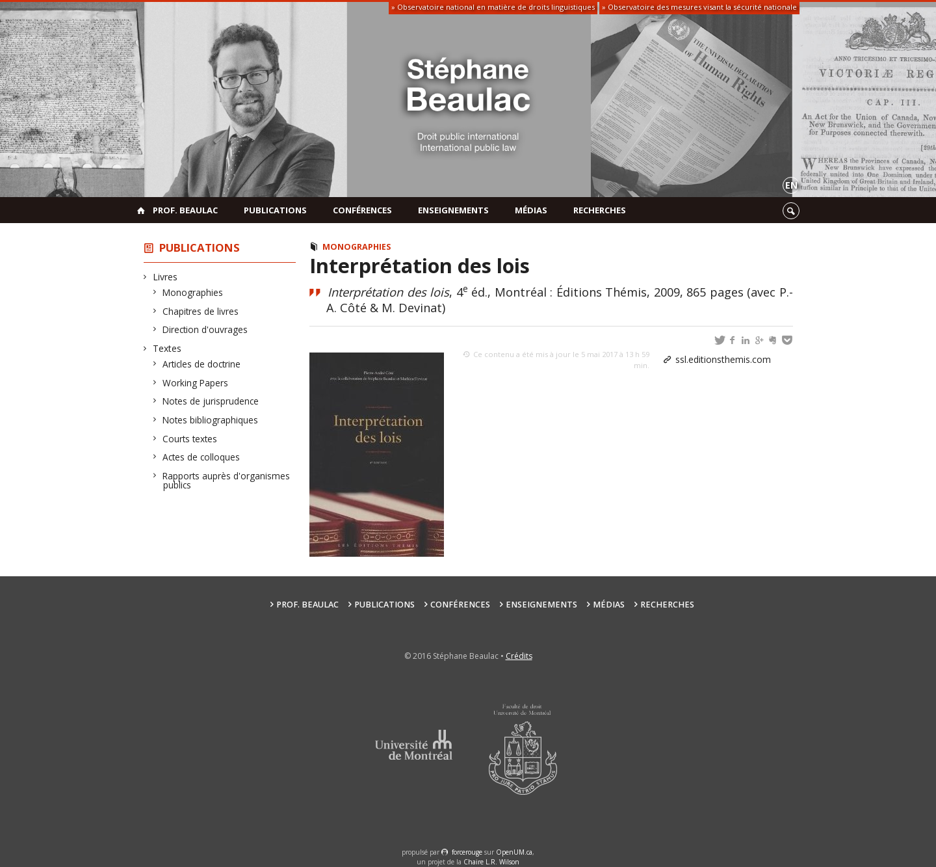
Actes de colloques (201, 457)
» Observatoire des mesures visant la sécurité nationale (699, 7)
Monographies (193, 292)
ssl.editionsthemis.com (723, 359)
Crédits (519, 655)
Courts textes (190, 439)
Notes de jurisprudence (211, 401)
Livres (165, 277)
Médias (531, 210)
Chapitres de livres (201, 311)
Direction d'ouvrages (205, 329)
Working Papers (195, 383)
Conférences (362, 210)
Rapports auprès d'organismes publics (226, 480)
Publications (275, 210)
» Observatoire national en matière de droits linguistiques (493, 7)
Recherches (599, 210)
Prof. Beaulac (185, 210)
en (791, 185)
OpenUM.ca (514, 852)
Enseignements (453, 210)
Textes (167, 348)
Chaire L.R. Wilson (491, 861)
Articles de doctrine (201, 364)
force (467, 852)
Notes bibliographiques (210, 420)
